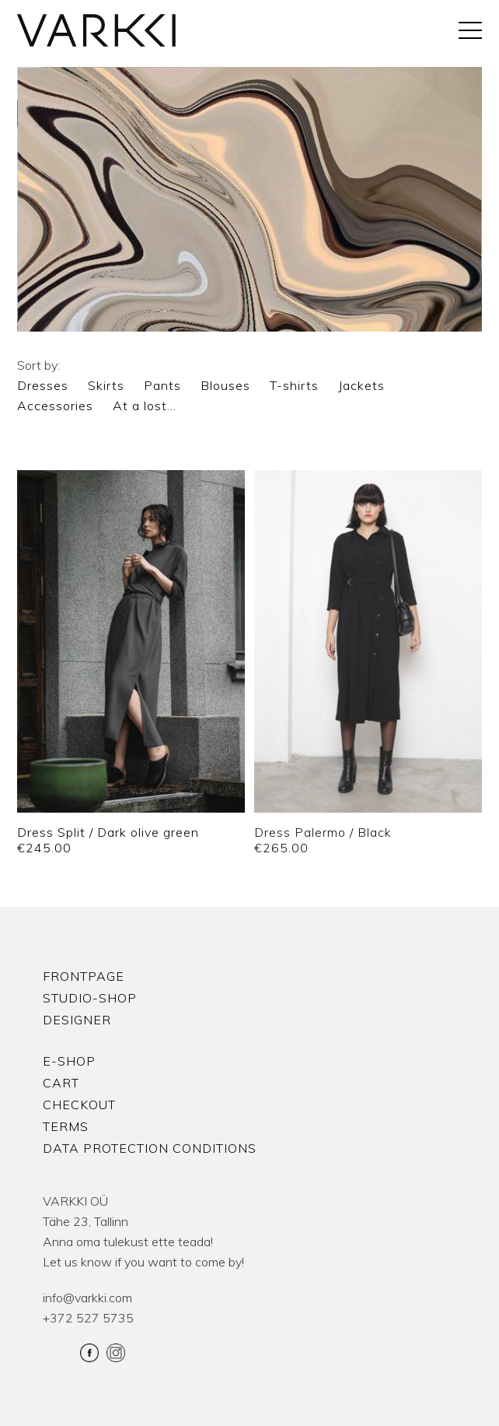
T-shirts (294, 385)
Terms (66, 1126)
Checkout (79, 1104)
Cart (61, 1083)
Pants (162, 385)
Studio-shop (90, 998)
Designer (77, 1019)
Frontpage (83, 976)
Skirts (106, 385)
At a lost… (144, 405)
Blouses (225, 385)
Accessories (55, 405)
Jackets (361, 385)
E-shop (69, 1061)
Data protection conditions (149, 1148)
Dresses (42, 385)
